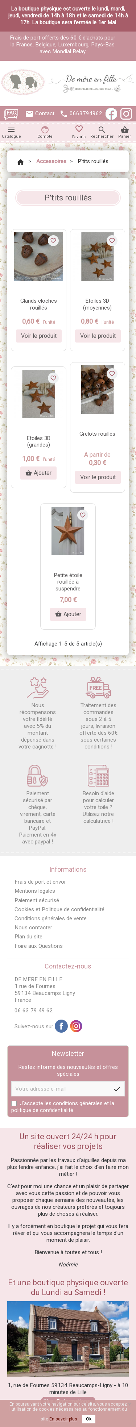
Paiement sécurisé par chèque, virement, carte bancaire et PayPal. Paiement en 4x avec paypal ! (38, 805)
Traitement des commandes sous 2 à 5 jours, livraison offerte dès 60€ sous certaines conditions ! (98, 713)
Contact (44, 113)
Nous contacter (33, 927)
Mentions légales (35, 891)
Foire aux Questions (39, 946)
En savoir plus (63, 1419)
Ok (88, 1419)
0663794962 (86, 113)
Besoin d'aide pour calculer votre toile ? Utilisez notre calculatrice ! (98, 794)
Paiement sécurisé (37, 900)
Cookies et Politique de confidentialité (59, 909)
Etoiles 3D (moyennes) (97, 304)
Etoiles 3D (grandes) (38, 441)
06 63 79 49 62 (34, 1010)
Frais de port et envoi (40, 882)
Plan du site (28, 936)
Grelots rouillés (97, 434)
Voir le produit (39, 335)
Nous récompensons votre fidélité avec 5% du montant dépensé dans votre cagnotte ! (37, 713)
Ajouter (38, 473)
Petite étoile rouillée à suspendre (68, 582)
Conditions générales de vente (51, 918)
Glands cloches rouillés (38, 304)
